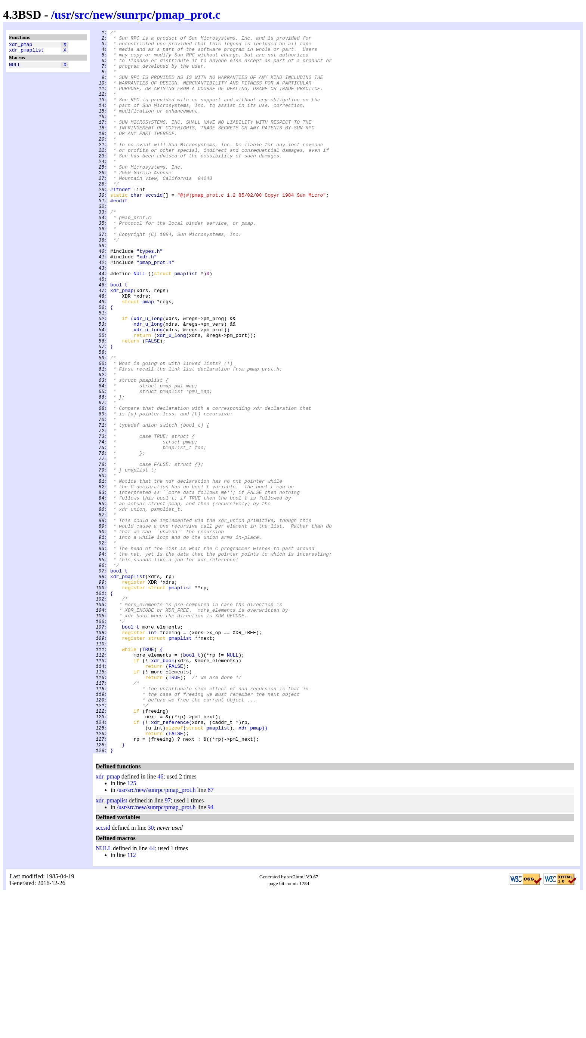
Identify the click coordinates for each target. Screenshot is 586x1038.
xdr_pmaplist (26, 52)
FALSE (152, 403)
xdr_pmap (20, 45)
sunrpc (134, 14)
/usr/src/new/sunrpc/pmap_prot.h (156, 934)
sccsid (154, 228)
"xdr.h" (146, 302)
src (81, 14)
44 (152, 993)
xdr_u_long (148, 376)
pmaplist (180, 699)
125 (131, 928)
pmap (148, 356)
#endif (119, 235)
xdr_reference (170, 861)
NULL (15, 67)
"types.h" (149, 295)
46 (160, 921)
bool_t (119, 336)
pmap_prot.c (187, 14)
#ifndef (120, 221)
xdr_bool (162, 787)
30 (151, 972)
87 (211, 934)
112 (131, 999)
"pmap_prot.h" (155, 309)
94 (211, 952)
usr (63, 14)
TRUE (148, 773)
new (103, 14)
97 (168, 945)
